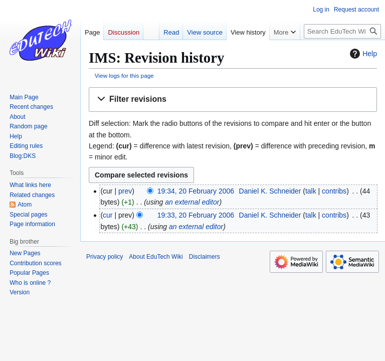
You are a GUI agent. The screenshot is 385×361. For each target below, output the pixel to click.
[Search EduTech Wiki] (342, 31)
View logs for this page (124, 75)
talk (310, 191)
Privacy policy (104, 256)
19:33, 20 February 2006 (195, 215)
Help (362, 54)
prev (125, 191)
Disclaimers (204, 256)
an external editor (192, 202)
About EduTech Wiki (155, 256)
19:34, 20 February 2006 (195, 191)
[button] (232, 99)
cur (107, 215)
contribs (334, 191)
